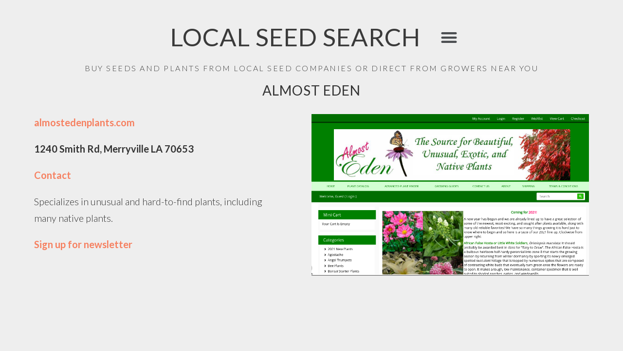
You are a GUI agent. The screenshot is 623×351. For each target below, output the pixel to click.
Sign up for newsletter (83, 244)
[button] (449, 37)
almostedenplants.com (84, 122)
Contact (52, 175)
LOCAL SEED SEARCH (295, 37)
